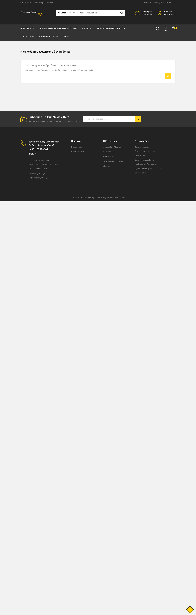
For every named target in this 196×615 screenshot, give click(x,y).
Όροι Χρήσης (109, 152)
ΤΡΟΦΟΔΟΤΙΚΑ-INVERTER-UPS (111, 28)
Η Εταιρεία (108, 157)
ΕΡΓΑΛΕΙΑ (87, 28)
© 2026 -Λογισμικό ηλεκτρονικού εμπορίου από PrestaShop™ (98, 198)
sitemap (106, 166)
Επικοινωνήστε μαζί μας (113, 161)
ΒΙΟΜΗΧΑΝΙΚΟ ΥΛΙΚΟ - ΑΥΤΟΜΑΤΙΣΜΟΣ (58, 28)
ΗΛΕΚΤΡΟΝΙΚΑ (27, 28)
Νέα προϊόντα (77, 152)
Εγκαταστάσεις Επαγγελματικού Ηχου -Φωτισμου (145, 151)
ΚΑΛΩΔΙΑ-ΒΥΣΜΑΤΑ (48, 36)
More (66, 36)
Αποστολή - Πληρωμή (112, 147)
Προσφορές (76, 147)
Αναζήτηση (168, 76)
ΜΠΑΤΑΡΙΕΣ (28, 36)
